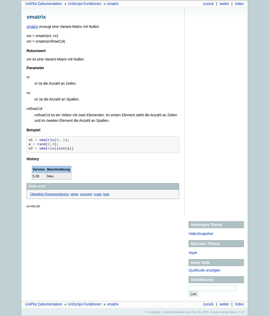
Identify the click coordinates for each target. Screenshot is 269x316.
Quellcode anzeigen (204, 270)
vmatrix (112, 4)
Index (239, 4)
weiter (224, 4)
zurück (208, 4)
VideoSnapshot (201, 234)
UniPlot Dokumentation (43, 4)
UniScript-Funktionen (84, 4)
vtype (193, 252)
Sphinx (233, 312)
